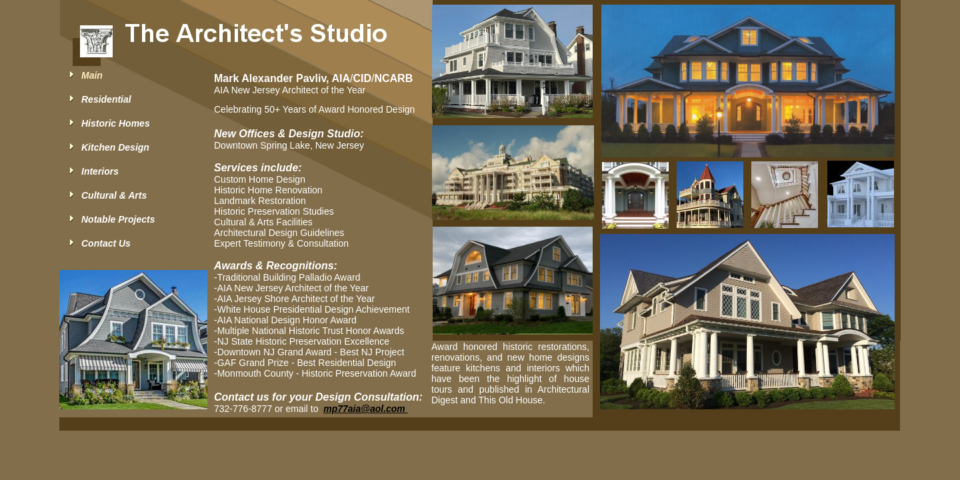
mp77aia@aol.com (365, 408)
